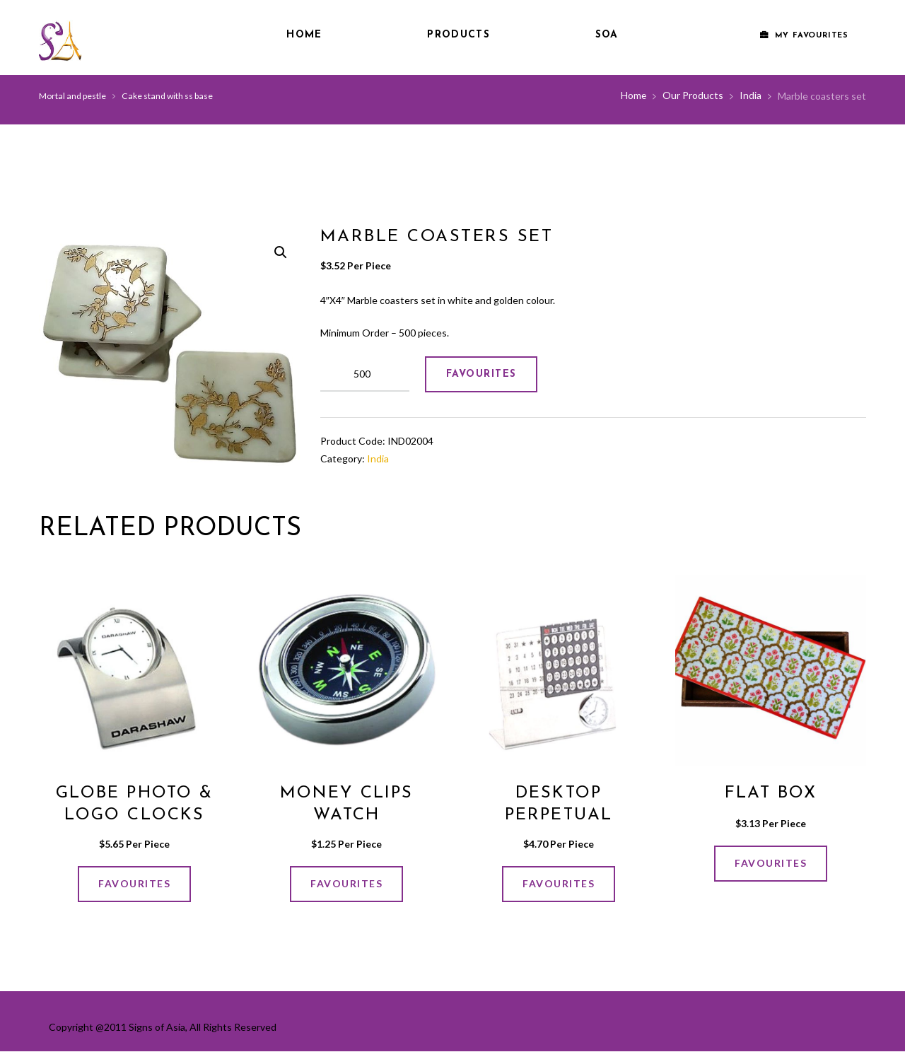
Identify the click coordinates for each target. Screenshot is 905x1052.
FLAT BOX (770, 793)
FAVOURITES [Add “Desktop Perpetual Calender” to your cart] (558, 883)
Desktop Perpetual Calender (559, 815)
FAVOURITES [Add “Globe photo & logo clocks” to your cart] (134, 883)
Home (304, 35)
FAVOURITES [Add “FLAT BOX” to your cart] (771, 864)
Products (458, 35)
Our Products (692, 96)
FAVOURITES (481, 374)
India (750, 96)
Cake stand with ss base (167, 95)
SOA (607, 35)
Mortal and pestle (72, 95)
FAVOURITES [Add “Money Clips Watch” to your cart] (346, 883)
